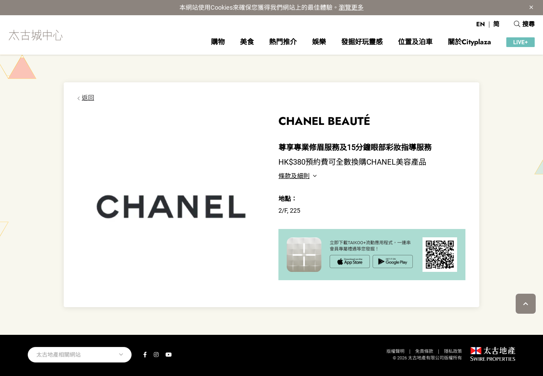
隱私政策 (453, 351)
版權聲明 (395, 351)
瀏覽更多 (351, 7)
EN (480, 24)
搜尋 (524, 24)
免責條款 (424, 351)
